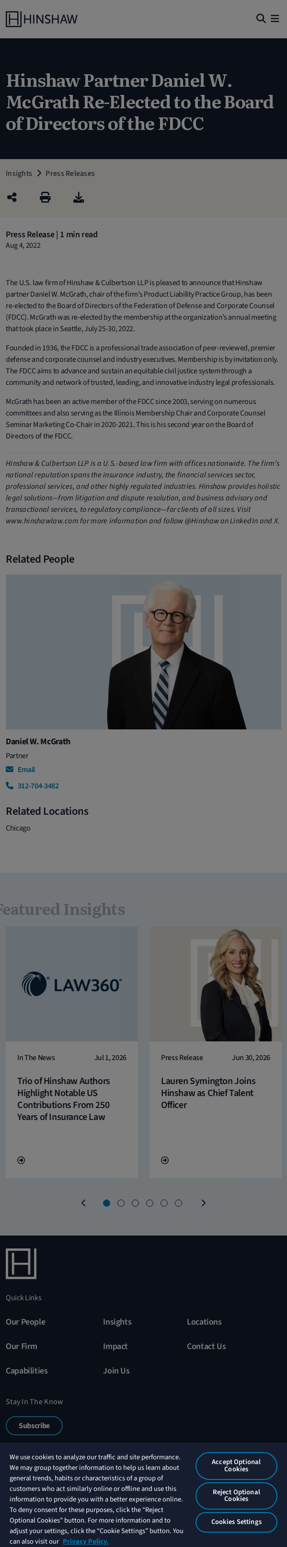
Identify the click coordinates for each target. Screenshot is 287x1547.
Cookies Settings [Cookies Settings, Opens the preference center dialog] (236, 1522)
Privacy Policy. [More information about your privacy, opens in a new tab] (86, 1541)
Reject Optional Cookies (236, 1495)
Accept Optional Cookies (236, 1465)
